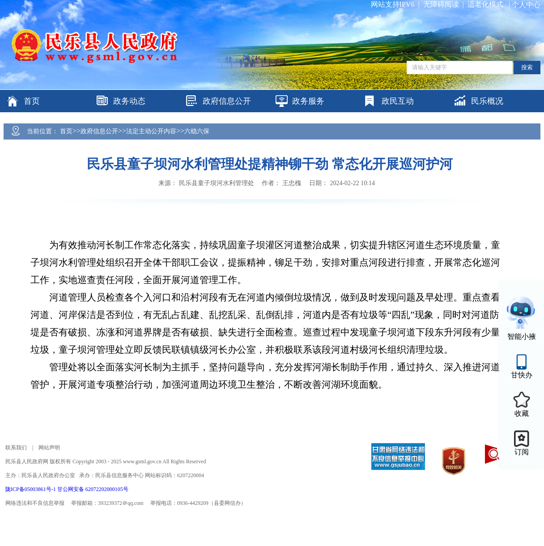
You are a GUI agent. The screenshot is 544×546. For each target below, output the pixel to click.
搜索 (527, 67)
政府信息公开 (99, 131)
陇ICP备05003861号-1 (31, 489)
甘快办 (521, 375)
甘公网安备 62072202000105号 (92, 489)
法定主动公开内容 (151, 131)
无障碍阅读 (441, 4)
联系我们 (16, 447)
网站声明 (49, 447)
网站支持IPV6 (393, 4)
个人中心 (526, 4)
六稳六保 (196, 131)
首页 (66, 131)
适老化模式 (485, 4)
